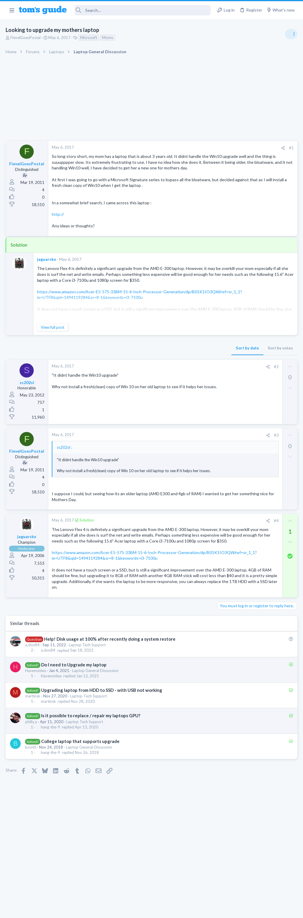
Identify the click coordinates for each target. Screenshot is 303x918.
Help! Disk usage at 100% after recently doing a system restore (110, 690)
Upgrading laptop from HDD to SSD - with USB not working (101, 741)
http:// (58, 231)
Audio (224, 413)
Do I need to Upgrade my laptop (74, 716)
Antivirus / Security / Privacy (243, 350)
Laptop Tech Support (87, 696)
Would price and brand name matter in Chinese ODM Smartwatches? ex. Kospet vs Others (256, 505)
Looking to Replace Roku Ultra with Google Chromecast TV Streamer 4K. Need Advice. (256, 545)
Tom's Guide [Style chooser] (255, 885)
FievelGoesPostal (26, 37)
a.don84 (32, 696)
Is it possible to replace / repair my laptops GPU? (91, 767)
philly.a (31, 773)
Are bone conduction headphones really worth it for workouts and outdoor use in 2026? (256, 430)
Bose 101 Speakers (246, 396)
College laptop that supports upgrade (80, 793)
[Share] (188, 148)
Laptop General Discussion (95, 722)
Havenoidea (35, 722)
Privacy (166, 909)
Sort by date (152, 365)
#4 (181, 543)
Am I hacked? (240, 333)
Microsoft (88, 37)
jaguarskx (47, 276)
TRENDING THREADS (228, 321)
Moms (107, 37)
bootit (30, 798)
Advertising (88, 909)
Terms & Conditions (207, 909)
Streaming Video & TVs (239, 384)
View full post (53, 344)
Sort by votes (185, 365)
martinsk (33, 747)
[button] (11, 10)
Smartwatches (231, 527)
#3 (181, 452)
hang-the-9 (50, 778)
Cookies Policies (129, 909)
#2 (181, 383)
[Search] (143, 10)
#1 (196, 147)
